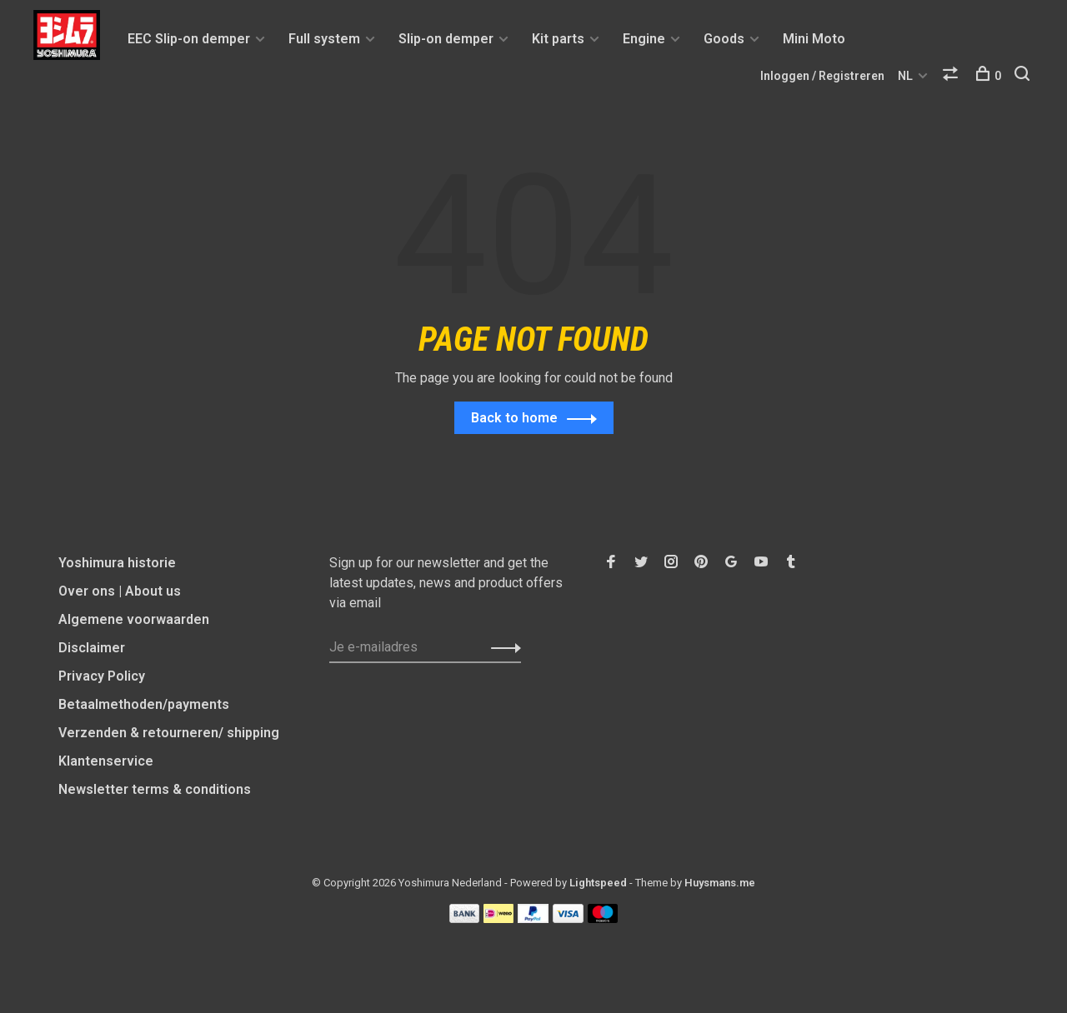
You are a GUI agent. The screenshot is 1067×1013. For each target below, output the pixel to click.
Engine (644, 39)
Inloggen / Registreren (822, 75)
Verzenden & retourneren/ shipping (168, 733)
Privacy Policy (101, 677)
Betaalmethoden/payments (143, 705)
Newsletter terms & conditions (154, 790)
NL (905, 75)
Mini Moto (814, 39)
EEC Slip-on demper (189, 39)
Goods (724, 39)
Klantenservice (105, 762)
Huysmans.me (719, 883)
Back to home (514, 419)
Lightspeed (598, 883)
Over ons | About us (119, 592)
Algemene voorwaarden (133, 620)
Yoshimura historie (117, 563)
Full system (324, 39)
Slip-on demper (445, 39)
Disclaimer (91, 648)
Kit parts (558, 39)
